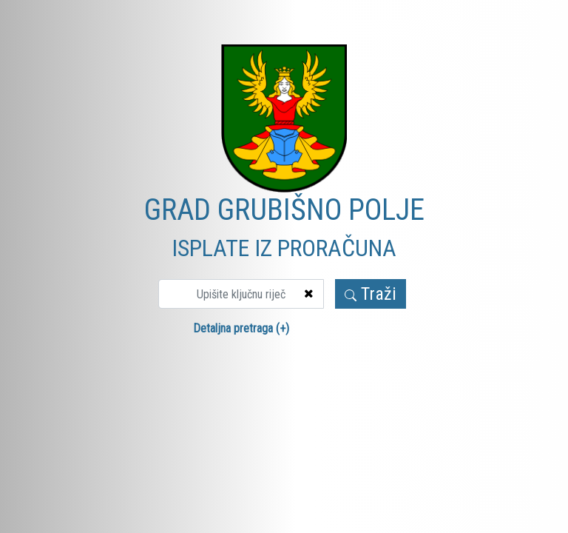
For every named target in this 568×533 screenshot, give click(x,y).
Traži (370, 294)
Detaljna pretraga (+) (241, 328)
